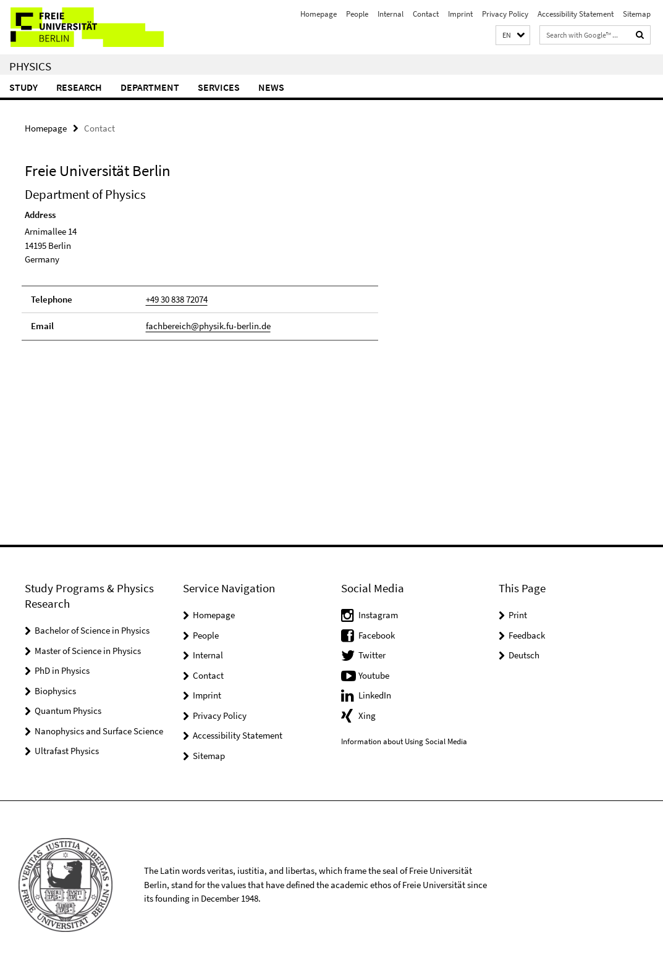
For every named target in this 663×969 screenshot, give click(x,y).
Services (219, 87)
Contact (426, 14)
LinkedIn (374, 695)
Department (149, 87)
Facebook (376, 635)
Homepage (318, 14)
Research (79, 87)
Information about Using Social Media (404, 741)
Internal (390, 14)
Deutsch (524, 655)
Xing (367, 715)
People (357, 14)
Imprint (460, 14)
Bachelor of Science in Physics (92, 630)
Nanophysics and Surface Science (99, 731)
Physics (30, 66)
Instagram (378, 615)
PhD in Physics (62, 670)
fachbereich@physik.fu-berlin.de (208, 326)
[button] (513, 35)
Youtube (373, 675)
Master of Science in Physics (88, 650)
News (271, 87)
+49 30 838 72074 (177, 299)
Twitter (372, 655)
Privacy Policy (505, 14)
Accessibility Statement (576, 14)
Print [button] (518, 615)
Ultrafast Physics (67, 751)
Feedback (527, 635)
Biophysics (55, 691)
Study (23, 87)
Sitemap (637, 14)
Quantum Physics (68, 710)
